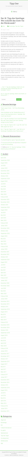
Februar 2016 (4, 406)
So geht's (3, 430)
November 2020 (5, 285)
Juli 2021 (3, 265)
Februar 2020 (4, 296)
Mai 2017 (3, 366)
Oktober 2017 (4, 359)
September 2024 (5, 178)
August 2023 (4, 210)
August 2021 (4, 262)
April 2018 (3, 343)
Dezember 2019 (5, 301)
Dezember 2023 (5, 199)
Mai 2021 (3, 270)
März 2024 (3, 194)
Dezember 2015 (5, 411)
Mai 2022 (3, 238)
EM (1, 425)
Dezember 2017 (5, 353)
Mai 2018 (3, 340)
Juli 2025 (3, 165)
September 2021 (5, 259)
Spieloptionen (4, 433)
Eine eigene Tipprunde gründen (17, 140)
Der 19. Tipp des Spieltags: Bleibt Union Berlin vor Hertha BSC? (13, 94)
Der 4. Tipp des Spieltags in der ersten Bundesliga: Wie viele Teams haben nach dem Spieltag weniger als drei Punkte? (14, 120)
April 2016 (3, 400)
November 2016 (5, 382)
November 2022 (5, 228)
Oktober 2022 (4, 231)
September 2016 (5, 387)
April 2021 (3, 272)
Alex (4, 26)
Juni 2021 (3, 267)
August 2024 (4, 181)
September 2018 (5, 332)
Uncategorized (5, 438)
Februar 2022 (4, 246)
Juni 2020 (3, 288)
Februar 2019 (4, 322)
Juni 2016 (3, 395)
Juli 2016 (3, 393)
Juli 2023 (3, 212)
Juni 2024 (3, 186)
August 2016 (4, 390)
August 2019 (4, 312)
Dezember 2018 (5, 325)
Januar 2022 (4, 249)
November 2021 (5, 254)
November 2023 (5, 202)
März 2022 (3, 244)
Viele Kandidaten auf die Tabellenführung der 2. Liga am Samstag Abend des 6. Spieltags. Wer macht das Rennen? (13, 114)
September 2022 (5, 233)
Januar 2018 (4, 351)
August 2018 (4, 335)
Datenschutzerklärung (13, 455)
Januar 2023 (4, 225)
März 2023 (3, 220)
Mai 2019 (3, 314)
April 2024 (3, 191)
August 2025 (4, 163)
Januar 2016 (4, 408)
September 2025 (5, 160)
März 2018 (3, 346)
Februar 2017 (4, 374)
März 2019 (3, 319)
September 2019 (5, 309)
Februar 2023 (4, 223)
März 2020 (3, 293)
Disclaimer (7, 455)
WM (2, 443)
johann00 (4, 140)
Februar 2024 (4, 197)
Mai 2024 (3, 189)
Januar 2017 (4, 377)
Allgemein (3, 420)
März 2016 (3, 403)
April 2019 (3, 317)
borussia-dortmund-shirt (8, 142)
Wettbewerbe (4, 441)
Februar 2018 (4, 348)
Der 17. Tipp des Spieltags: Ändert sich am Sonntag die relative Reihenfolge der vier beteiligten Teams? (12, 88)
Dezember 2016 (5, 379)
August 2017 (4, 364)
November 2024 (5, 173)
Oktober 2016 (4, 385)
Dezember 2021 (5, 251)
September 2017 (5, 361)
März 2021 (3, 275)
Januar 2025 (4, 168)
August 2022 (4, 236)
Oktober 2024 (4, 176)
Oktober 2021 (4, 257)
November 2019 (5, 304)
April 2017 (3, 369)
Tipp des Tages (19, 26)
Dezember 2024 (5, 170)
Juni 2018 (3, 338)
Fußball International (6, 427)
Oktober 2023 (4, 204)
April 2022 (3, 241)
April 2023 (3, 217)
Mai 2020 (3, 291)
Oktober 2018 (4, 330)
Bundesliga (12, 26)
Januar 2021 (4, 280)
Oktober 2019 (4, 306)
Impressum (21, 455)
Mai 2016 (3, 398)
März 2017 (3, 372)
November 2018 (5, 327)
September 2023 (5, 207)
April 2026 (3, 157)
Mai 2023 (3, 215)
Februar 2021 (4, 278)
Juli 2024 (3, 184)
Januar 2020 (4, 298)
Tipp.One (14, 3)
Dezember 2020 (5, 283)
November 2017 (5, 356)
